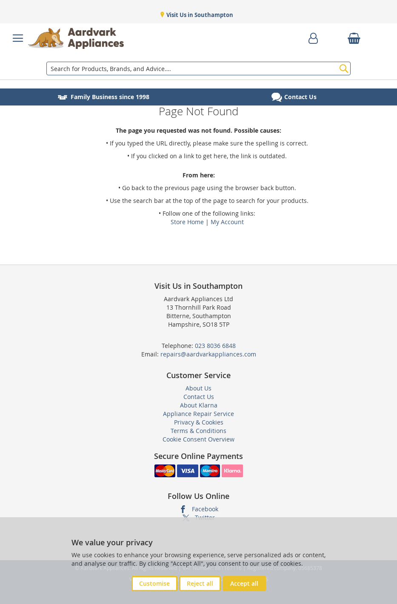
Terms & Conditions (198, 431)
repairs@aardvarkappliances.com (208, 354)
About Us (198, 388)
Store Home (187, 222)
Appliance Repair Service (198, 414)
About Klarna (198, 405)
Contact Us (198, 397)
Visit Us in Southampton (199, 15)
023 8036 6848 (215, 346)
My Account (227, 222)
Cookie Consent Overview (198, 439)
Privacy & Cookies (198, 422)
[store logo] (76, 38)
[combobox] (198, 68)
